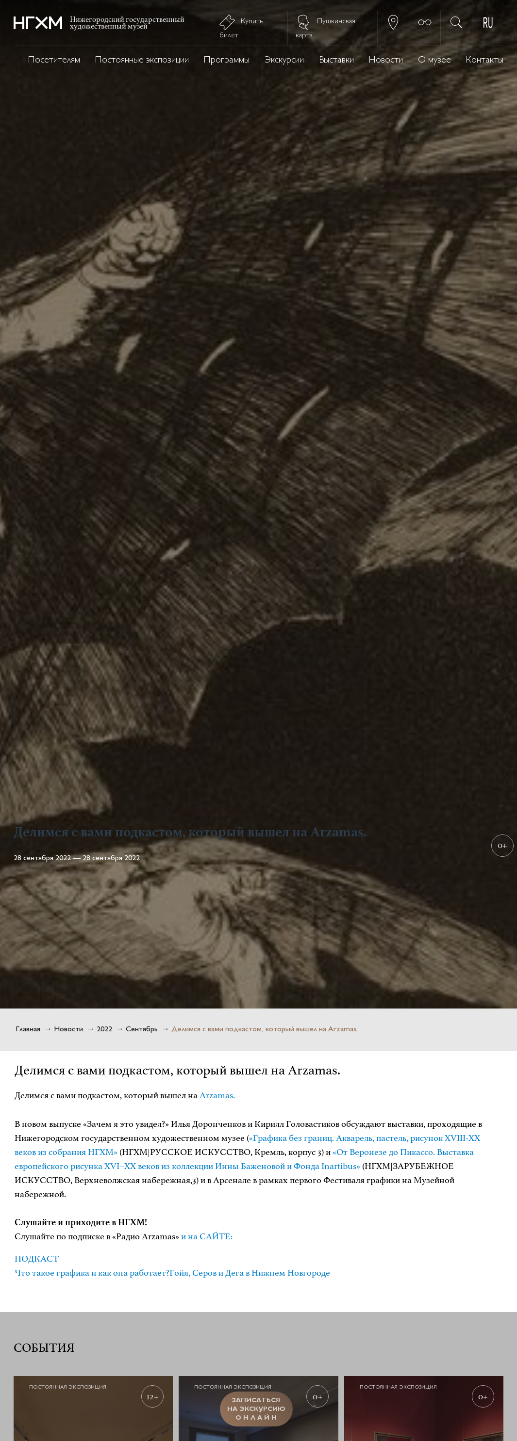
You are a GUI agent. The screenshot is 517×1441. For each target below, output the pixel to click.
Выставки (336, 60)
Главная (28, 1029)
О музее (434, 60)
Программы (227, 60)
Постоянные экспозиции (142, 60)
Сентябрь (142, 1029)
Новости (386, 60)
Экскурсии (284, 60)
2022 (104, 1029)
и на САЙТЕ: (207, 1236)
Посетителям (54, 60)
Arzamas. (217, 1095)
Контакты (484, 60)
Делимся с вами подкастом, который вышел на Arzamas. (264, 1029)
